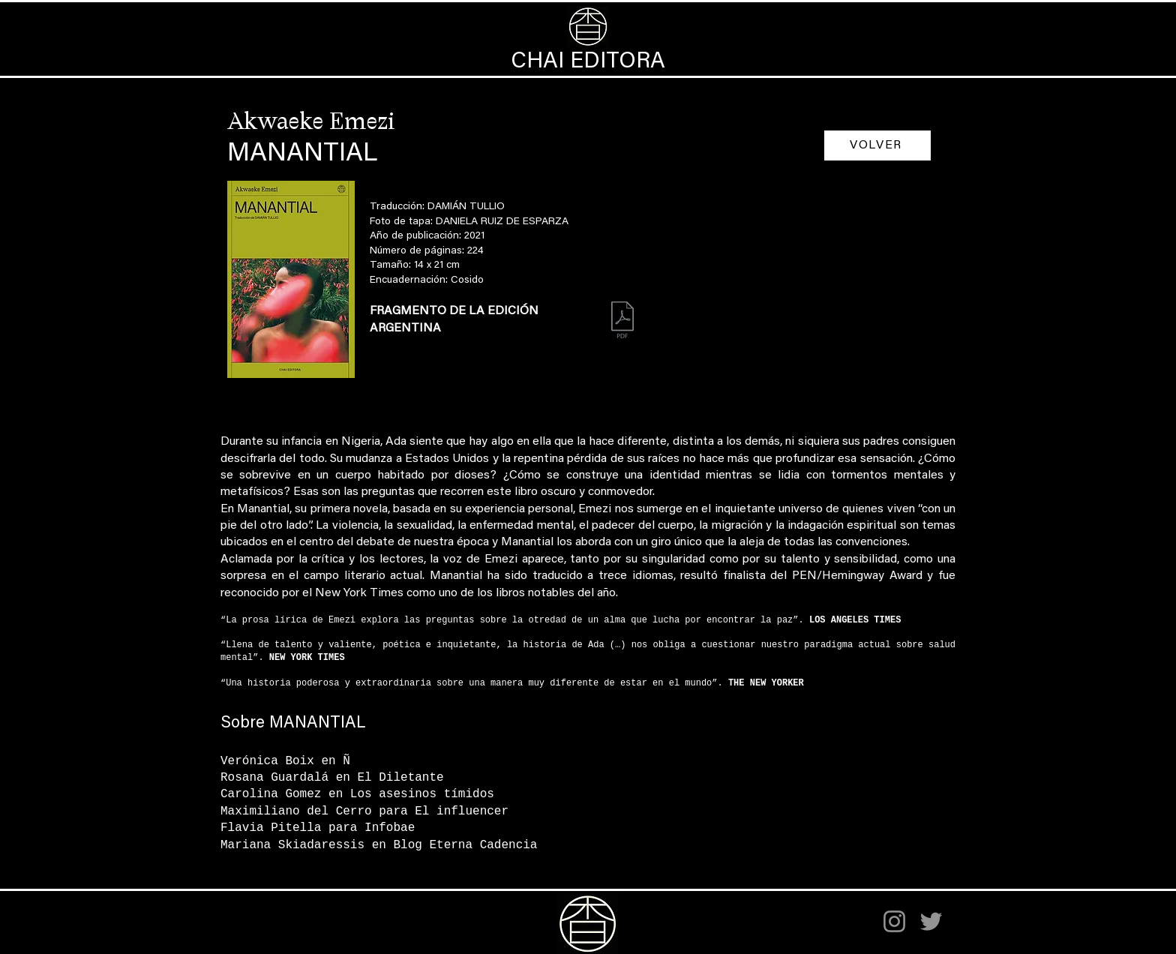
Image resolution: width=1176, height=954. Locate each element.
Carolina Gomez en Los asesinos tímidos (357, 794)
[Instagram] (894, 921)
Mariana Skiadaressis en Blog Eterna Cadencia (378, 845)
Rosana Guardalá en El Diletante (332, 777)
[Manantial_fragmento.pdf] (623, 321)
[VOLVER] (877, 145)
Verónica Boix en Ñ (285, 761)
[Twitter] (931, 921)
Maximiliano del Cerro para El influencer (364, 811)
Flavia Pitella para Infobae (317, 828)
